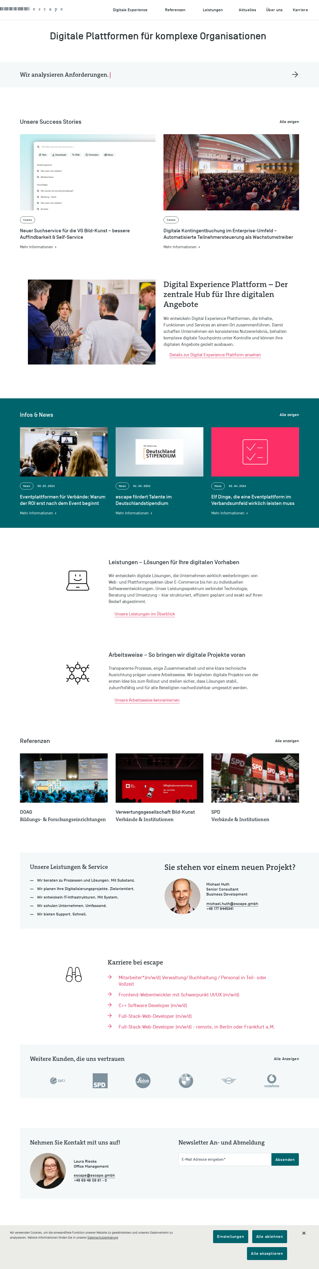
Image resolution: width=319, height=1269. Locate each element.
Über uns (274, 9)
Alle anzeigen (287, 740)
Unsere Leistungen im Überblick (145, 614)
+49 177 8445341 (220, 908)
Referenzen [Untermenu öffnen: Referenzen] (175, 9)
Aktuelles (247, 9)
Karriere (300, 9)
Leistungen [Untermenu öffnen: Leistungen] (213, 9)
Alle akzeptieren (267, 1253)
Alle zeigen (289, 121)
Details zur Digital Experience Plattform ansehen (215, 355)
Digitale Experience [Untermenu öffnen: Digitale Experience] (130, 9)
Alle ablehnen (269, 1236)
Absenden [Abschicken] (285, 1159)
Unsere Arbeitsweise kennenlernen (147, 700)
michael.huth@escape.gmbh (232, 903)
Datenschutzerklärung (102, 1237)
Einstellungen (230, 1236)
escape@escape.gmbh (94, 1175)
